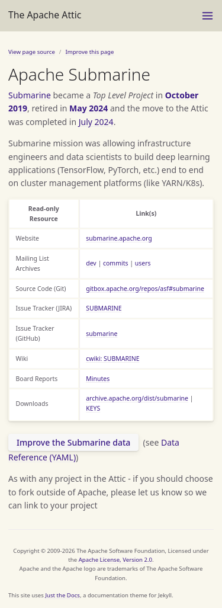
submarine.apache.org (119, 238)
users (143, 263)
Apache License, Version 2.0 (115, 560)
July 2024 (96, 121)
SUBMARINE (103, 308)
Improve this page (89, 52)
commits (115, 263)
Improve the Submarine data (73, 442)
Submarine (29, 95)
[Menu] (207, 15)
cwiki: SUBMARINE (112, 358)
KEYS (93, 408)
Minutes (98, 379)
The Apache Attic (44, 14)
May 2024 (88, 108)
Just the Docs (62, 595)
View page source (31, 52)
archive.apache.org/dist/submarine (137, 398)
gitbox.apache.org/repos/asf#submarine (145, 288)
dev (91, 263)
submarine (101, 333)
